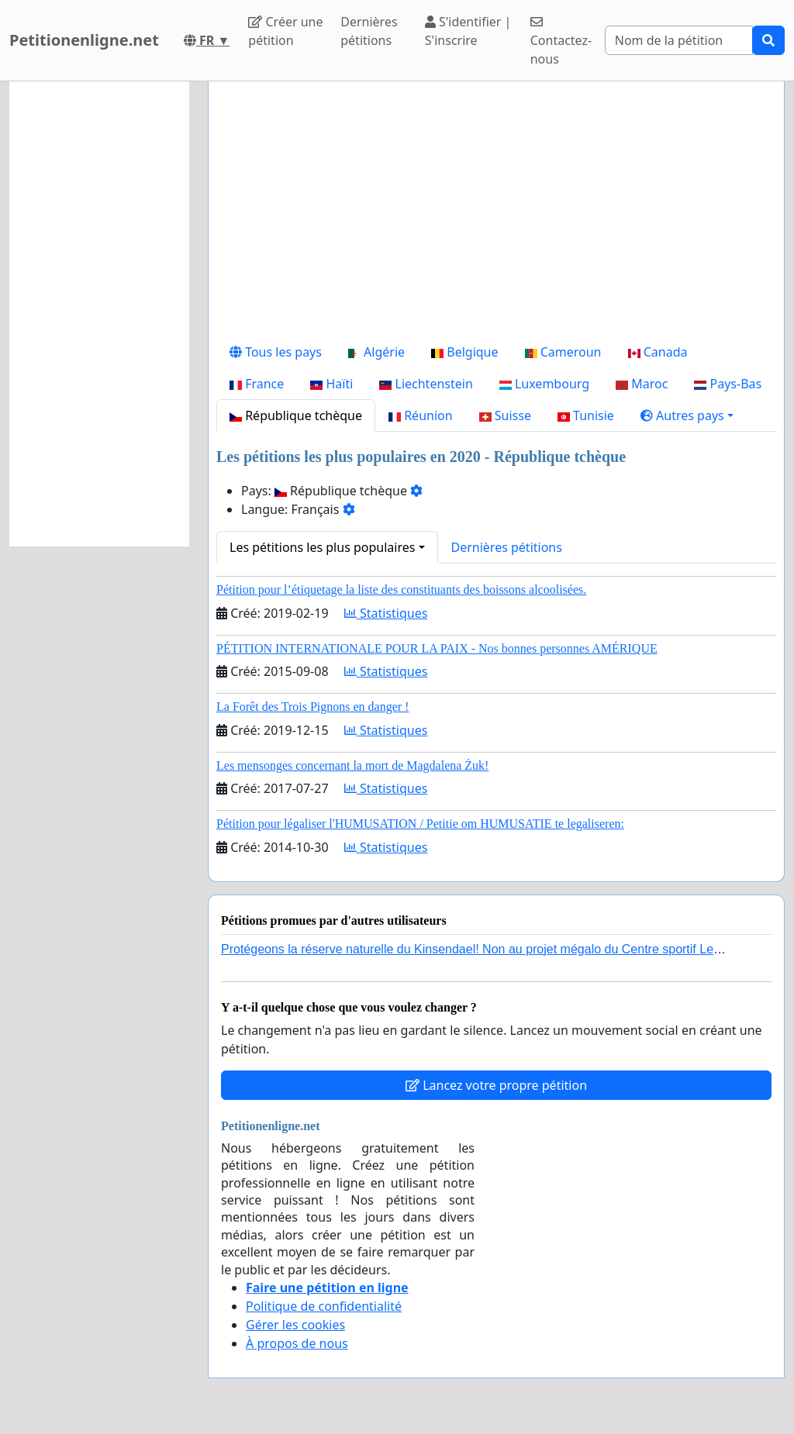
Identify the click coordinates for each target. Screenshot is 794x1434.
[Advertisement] (496, 214)
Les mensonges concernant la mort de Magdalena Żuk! (352, 765)
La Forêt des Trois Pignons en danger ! (312, 706)
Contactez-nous (561, 41)
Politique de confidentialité (324, 1306)
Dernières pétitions (368, 31)
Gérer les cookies (295, 1324)
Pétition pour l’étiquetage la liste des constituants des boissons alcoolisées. (401, 589)
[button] (687, 415)
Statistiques (386, 613)
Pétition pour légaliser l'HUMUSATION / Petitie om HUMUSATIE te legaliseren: (420, 823)
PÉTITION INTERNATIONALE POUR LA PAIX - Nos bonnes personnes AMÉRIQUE (437, 648)
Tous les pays (276, 351)
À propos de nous (297, 1343)
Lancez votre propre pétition (496, 1085)
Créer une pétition (285, 31)
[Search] (679, 40)
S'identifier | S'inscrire (468, 31)
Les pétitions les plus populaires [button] (322, 547)
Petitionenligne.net (84, 39)
